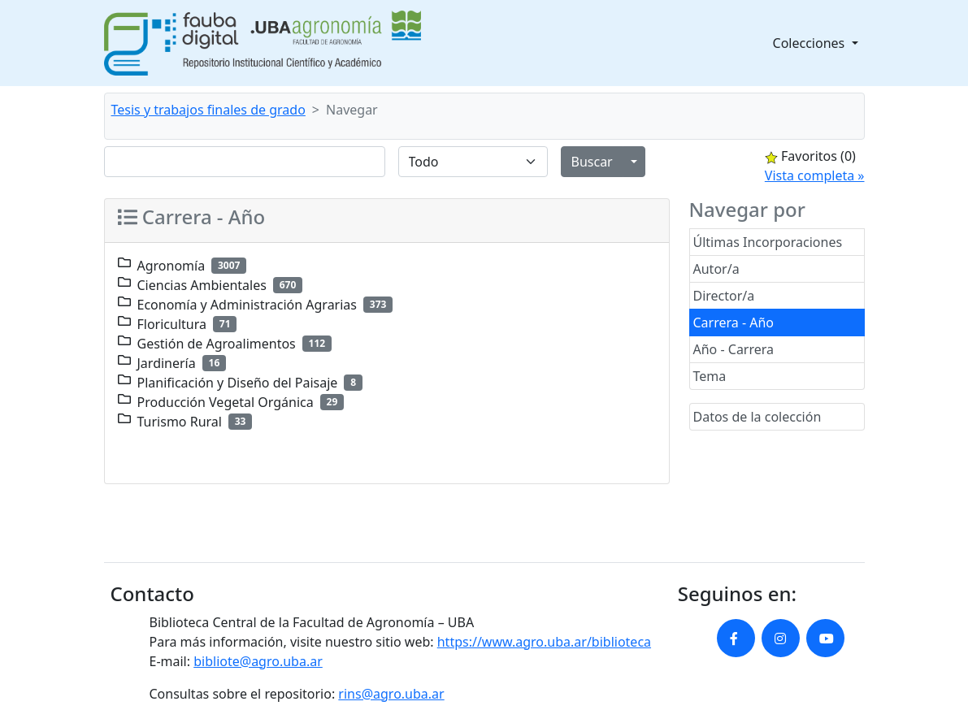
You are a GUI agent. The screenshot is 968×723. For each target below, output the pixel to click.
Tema (710, 376)
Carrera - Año (734, 322)
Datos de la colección (757, 417)
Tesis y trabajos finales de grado (208, 110)
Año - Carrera (734, 349)
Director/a (724, 296)
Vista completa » (815, 175)
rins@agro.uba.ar (391, 694)
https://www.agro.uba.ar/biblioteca (544, 642)
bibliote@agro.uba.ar (258, 661)
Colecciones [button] (811, 43)
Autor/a (716, 269)
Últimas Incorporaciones (768, 242)
